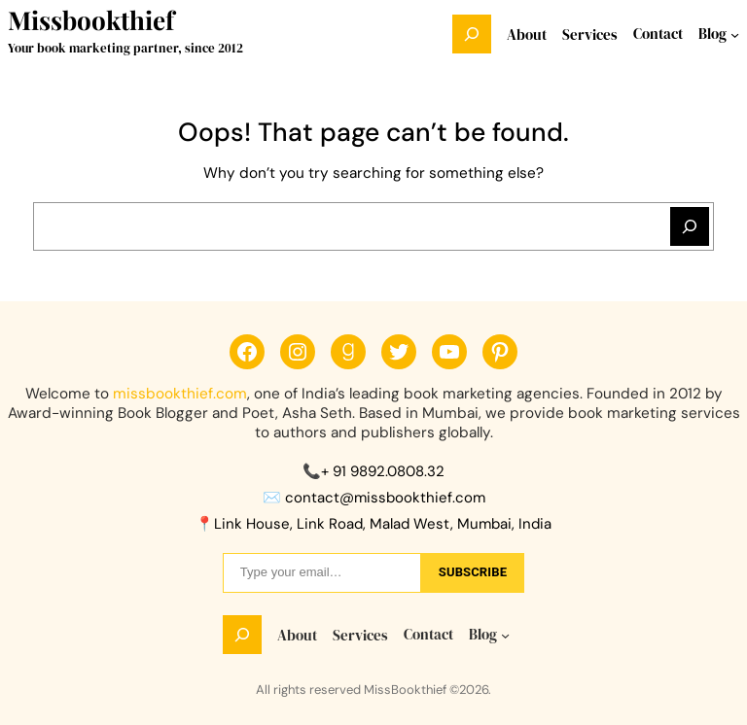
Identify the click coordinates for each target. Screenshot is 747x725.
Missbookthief (91, 20)
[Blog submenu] (734, 34)
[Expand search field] (471, 34)
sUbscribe (473, 572)
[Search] (689, 226)
